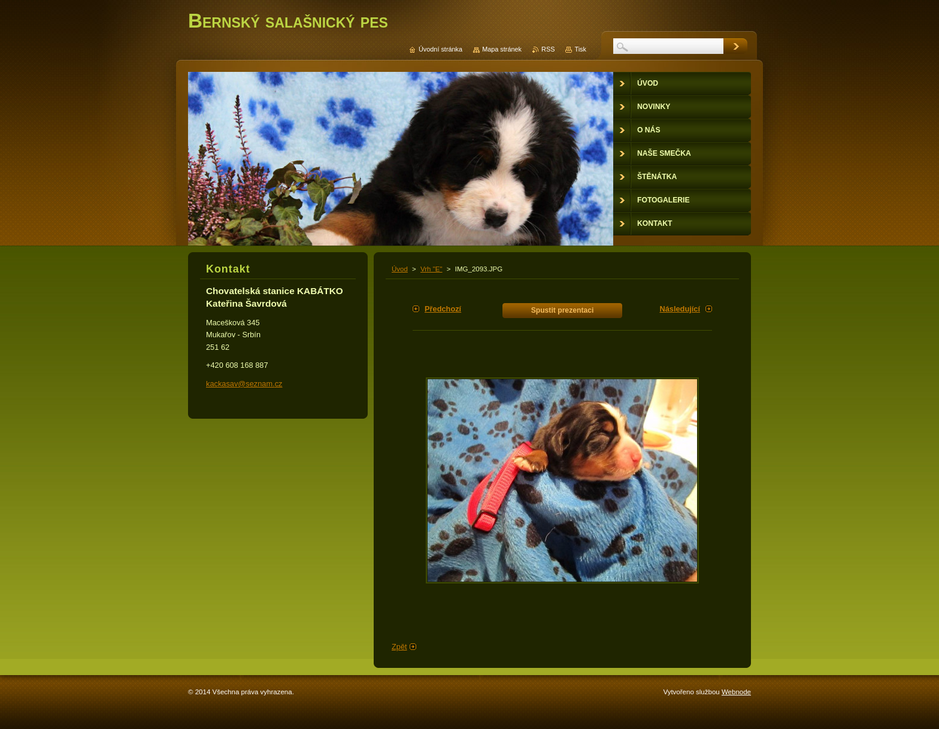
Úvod (400, 269)
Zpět (399, 646)
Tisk (580, 49)
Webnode (736, 691)
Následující (679, 308)
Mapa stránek (502, 49)
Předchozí (443, 308)
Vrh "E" (431, 269)
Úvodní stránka (440, 49)
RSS (548, 49)
